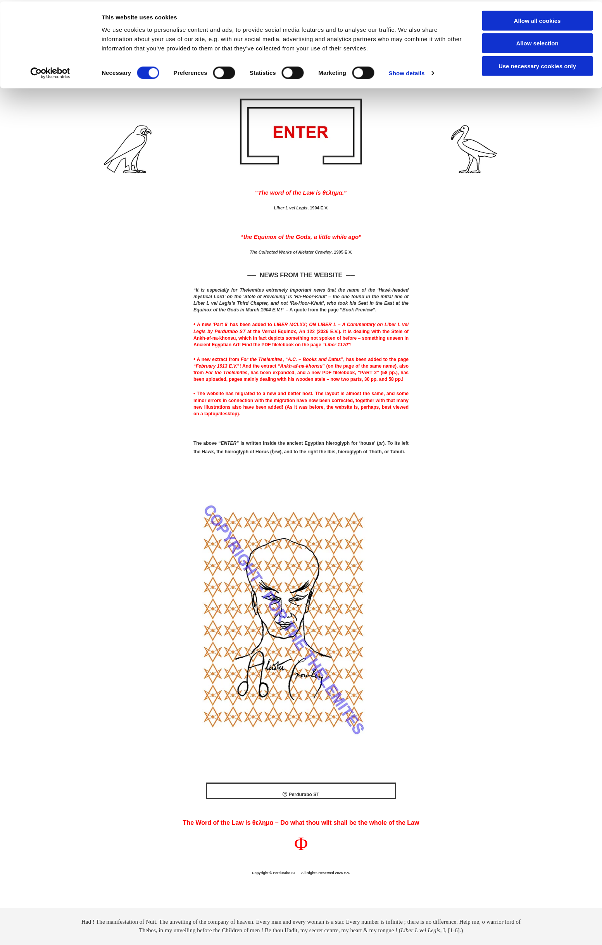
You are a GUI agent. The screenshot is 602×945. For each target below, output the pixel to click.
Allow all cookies (537, 19)
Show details (407, 72)
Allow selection (537, 42)
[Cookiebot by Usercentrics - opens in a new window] (50, 72)
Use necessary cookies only (537, 64)
